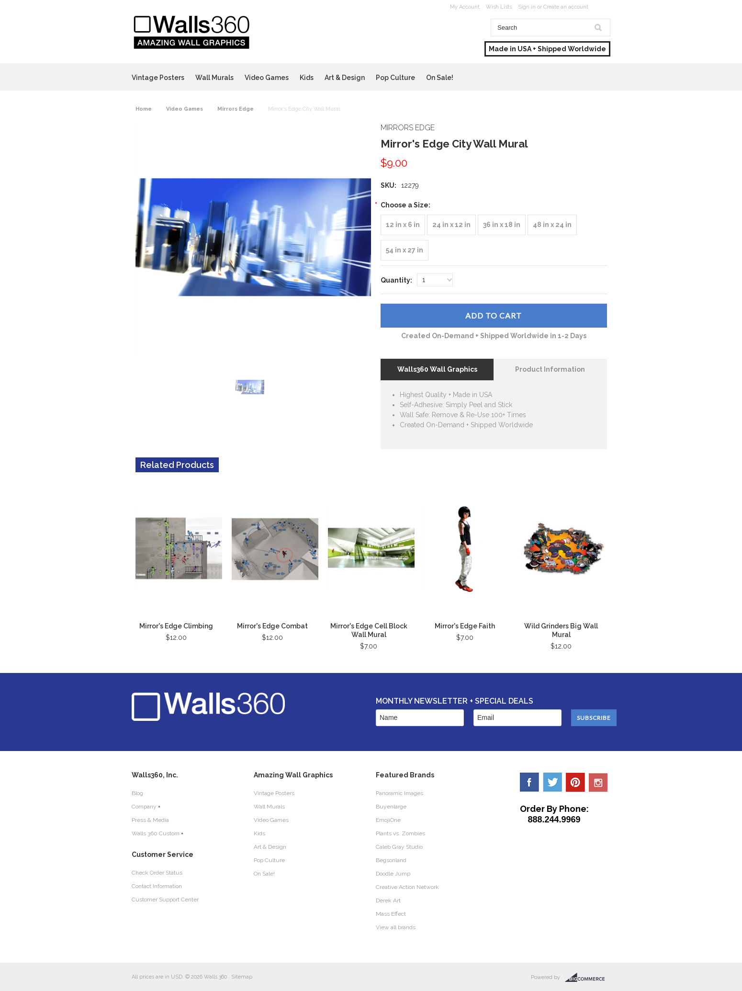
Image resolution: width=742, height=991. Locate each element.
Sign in (527, 7)
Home (143, 109)
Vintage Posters (158, 77)
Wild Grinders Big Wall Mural (561, 630)
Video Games (267, 77)
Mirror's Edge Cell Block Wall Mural (368, 630)
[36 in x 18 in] (502, 225)
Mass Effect (391, 914)
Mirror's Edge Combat (272, 626)
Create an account (565, 7)
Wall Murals (214, 77)
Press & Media (150, 820)
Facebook (529, 782)
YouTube (598, 782)
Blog (137, 793)
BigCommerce (587, 977)
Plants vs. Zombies (400, 833)
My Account (465, 7)
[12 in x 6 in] (403, 225)
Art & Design (345, 77)
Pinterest (575, 782)
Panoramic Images (399, 793)
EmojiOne (388, 820)
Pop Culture (395, 77)
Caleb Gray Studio (399, 846)
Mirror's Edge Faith (465, 626)
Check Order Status (157, 872)
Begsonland (391, 860)
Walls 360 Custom (156, 833)
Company (144, 806)
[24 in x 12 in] (451, 225)
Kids (307, 77)
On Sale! (439, 77)
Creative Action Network (407, 887)
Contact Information (157, 886)
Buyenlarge (391, 806)
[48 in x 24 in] (552, 225)
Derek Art (388, 900)
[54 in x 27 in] (404, 250)
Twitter (552, 782)
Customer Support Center (165, 899)
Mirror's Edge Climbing (176, 626)
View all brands (396, 927)
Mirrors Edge (235, 109)
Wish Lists (499, 7)
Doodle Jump (393, 873)
